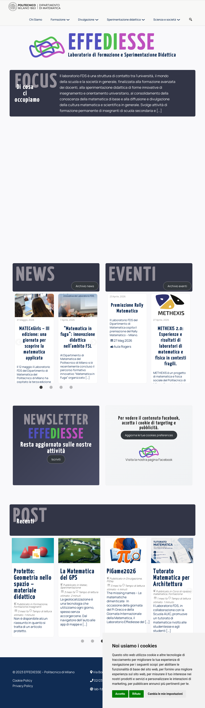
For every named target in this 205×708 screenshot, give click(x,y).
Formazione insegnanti (27, 606)
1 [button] (41, 389)
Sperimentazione (70, 587)
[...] (159, 110)
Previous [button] (19, 343)
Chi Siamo (35, 19)
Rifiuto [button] (136, 693)
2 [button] (51, 389)
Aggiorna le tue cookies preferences (149, 435)
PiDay (110, 581)
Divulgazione (86, 19)
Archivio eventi (177, 286)
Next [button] (93, 343)
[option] (34, 338)
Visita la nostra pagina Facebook (149, 453)
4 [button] (71, 389)
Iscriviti (56, 459)
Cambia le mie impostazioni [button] (165, 693)
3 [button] (61, 389)
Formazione (58, 19)
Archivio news (85, 286)
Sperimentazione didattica (124, 19)
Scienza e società (164, 19)
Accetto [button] (120, 693)
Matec (83, 585)
